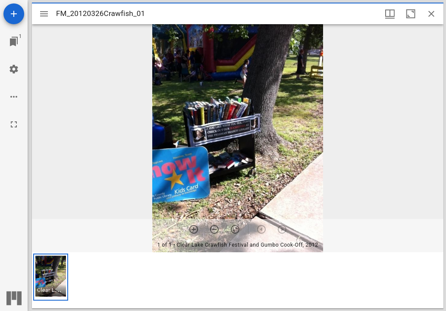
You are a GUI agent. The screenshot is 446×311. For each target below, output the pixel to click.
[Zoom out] (214, 229)
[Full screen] (13, 124)
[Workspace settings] (13, 69)
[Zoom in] (193, 229)
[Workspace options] (13, 96)
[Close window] (431, 13)
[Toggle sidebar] (44, 13)
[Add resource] (13, 13)
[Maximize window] (410, 13)
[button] (50, 277)
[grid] (237, 280)
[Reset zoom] (235, 229)
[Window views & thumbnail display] (390, 13)
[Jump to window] (13, 41)
